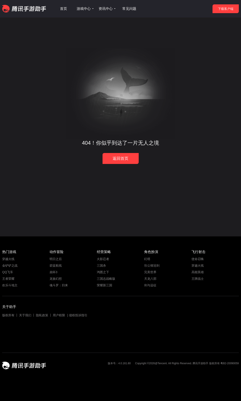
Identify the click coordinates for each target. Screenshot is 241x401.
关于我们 (25, 315)
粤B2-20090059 (229, 363)
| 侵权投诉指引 (77, 315)
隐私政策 (42, 315)
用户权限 (59, 315)
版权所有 (8, 315)
